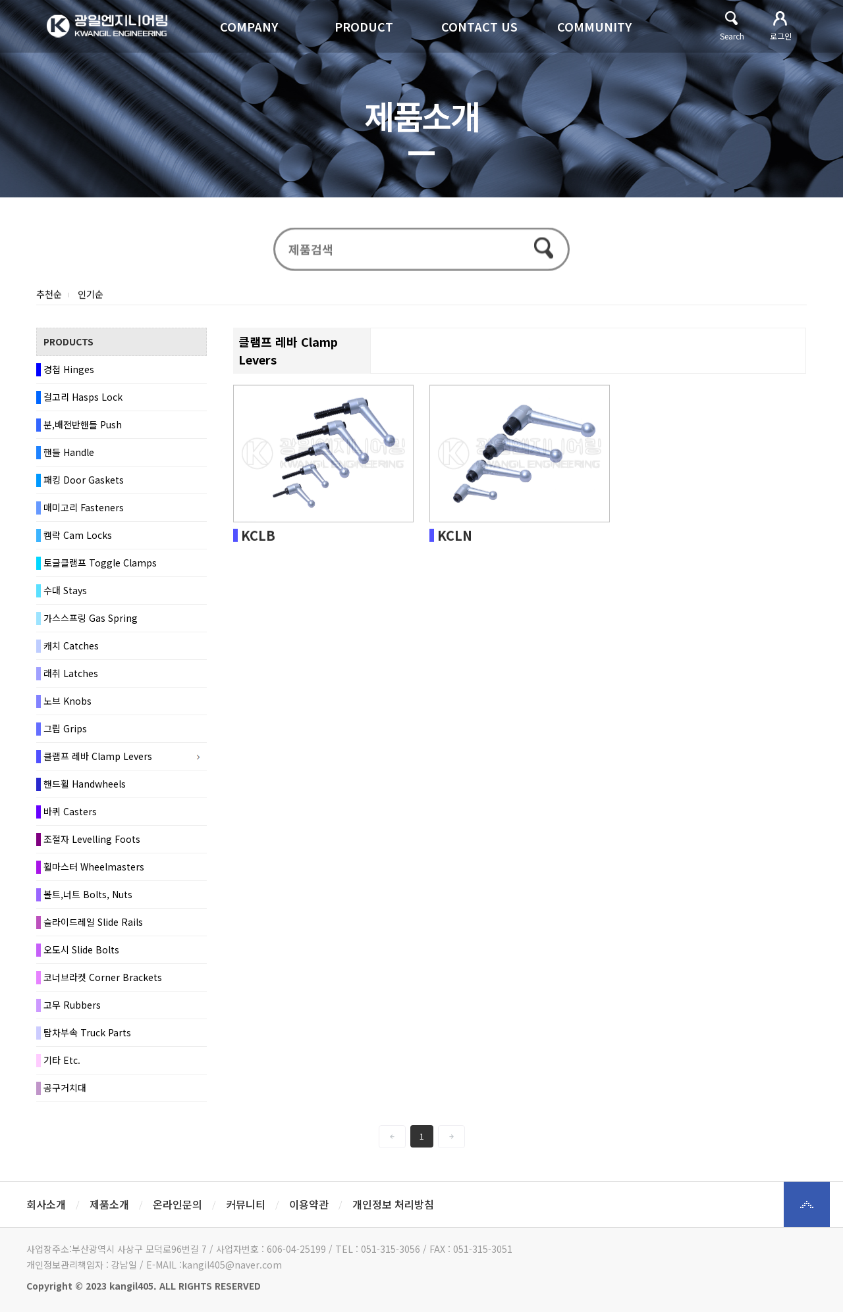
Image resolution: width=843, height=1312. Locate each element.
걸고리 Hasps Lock (82, 401)
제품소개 (109, 1204)
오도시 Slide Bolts (81, 954)
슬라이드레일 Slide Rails (93, 926)
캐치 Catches (71, 650)
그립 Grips (65, 733)
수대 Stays (65, 594)
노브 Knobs (67, 705)
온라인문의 (177, 1204)
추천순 (49, 298)
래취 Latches (70, 677)
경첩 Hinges (68, 373)
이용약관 (309, 1204)
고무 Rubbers (72, 1009)
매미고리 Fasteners (83, 511)
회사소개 (46, 1204)
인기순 (90, 298)
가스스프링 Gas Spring (90, 622)
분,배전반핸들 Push (82, 429)
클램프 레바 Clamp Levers (97, 760)
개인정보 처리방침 (393, 1204)
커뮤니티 (245, 1204)
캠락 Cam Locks (77, 539)
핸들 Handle (68, 456)
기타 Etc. (61, 1064)
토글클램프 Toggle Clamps (100, 567)
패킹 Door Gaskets (83, 484)
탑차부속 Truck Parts (87, 1037)
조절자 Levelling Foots (91, 843)
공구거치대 (64, 1092)
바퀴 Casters (70, 815)
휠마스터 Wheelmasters (93, 871)
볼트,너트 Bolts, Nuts (87, 898)
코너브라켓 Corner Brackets (102, 981)
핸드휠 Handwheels (84, 788)
